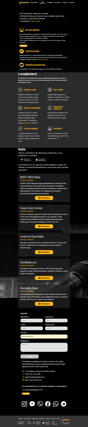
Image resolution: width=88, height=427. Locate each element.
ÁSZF (58, 418)
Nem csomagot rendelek (27, 336)
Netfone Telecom (43, 59)
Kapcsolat (53, 418)
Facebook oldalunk (46, 423)
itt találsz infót (35, 21)
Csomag (23, 332)
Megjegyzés (25, 341)
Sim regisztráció (42, 2)
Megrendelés (34, 2)
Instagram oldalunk (36, 423)
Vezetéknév (25, 317)
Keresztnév (49, 317)
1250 (27, 374)
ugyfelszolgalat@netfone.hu (35, 377)
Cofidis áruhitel (29, 422)
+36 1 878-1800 (34, 374)
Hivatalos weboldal (27, 180)
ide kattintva (27, 123)
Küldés (29, 356)
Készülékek (57, 2)
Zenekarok (65, 2)
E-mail (23, 325)
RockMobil (20, 418)
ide (53, 100)
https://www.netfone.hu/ (33, 380)
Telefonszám (49, 325)
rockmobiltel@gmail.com (34, 390)
